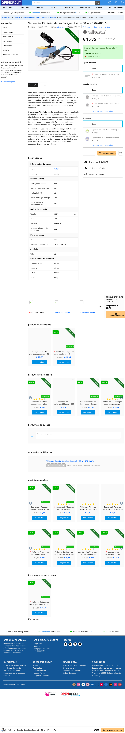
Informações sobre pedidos (14, 665)
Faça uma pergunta (44, 434)
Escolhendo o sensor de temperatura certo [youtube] (107, 668)
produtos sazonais (116, 8)
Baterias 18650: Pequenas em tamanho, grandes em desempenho (107, 670)
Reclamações (8, 676)
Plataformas (39, 8)
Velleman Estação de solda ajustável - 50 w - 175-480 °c (70, 461)
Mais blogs (96, 676)
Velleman (57, 169)
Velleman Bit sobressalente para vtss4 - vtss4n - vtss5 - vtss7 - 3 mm (88, 312)
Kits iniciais (68, 8)
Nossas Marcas (7, 8)
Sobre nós (37, 665)
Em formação (10, 662)
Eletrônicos (24, 8)
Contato (120, 13)
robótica (54, 8)
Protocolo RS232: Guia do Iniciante (106, 673)
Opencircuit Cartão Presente (74, 665)
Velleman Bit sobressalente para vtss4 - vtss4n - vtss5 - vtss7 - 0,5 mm (63, 312)
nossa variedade (39, 670)
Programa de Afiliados (71, 670)
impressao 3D (84, 8)
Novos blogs (98, 662)
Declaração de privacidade (14, 673)
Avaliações (37, 668)
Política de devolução (12, 668)
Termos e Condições (11, 670)
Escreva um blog (69, 668)
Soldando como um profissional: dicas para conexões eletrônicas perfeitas (107, 665)
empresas (111, 13)
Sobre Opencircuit (42, 662)
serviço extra (69, 662)
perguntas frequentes (42, 676)
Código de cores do (70, 673)
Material (99, 8)
